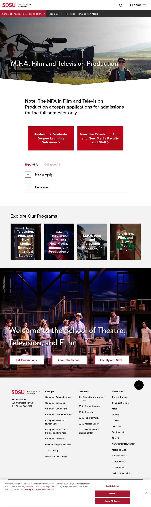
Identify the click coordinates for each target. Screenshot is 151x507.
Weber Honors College (56, 456)
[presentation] (49, 391)
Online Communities (121, 473)
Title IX (115, 438)
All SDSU (138, 5)
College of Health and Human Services (55, 422)
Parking (115, 414)
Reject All (112, 495)
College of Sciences (54, 438)
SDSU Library (51, 450)
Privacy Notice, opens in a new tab (39, 491)
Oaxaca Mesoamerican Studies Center (89, 431)
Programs (53, 13)
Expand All (32, 164)
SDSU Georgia (86, 412)
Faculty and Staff (111, 360)
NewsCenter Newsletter (123, 443)
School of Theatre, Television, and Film (22, 13)
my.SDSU (116, 426)
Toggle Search (121, 5)
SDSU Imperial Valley (89, 417)
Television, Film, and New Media (81, 13)
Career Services (119, 461)
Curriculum (37, 187)
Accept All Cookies (112, 502)
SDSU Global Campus (89, 406)
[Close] (146, 494)
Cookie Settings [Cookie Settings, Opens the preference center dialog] (112, 487)
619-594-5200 (19, 399)
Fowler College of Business (58, 444)
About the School (69, 360)
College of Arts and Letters (58, 396)
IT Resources (118, 467)
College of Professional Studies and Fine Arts (56, 431)
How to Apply (38, 174)
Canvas (115, 420)
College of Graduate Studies (59, 414)
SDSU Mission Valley (89, 423)
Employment (118, 432)
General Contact (120, 396)
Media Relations (119, 449)
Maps (114, 408)
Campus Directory (120, 402)
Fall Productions (26, 360)
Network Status (119, 455)
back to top (139, 385)
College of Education (55, 402)
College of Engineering (56, 408)
